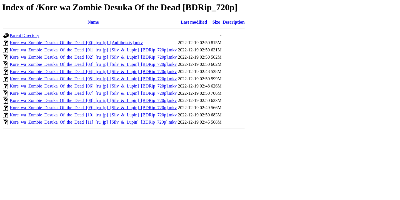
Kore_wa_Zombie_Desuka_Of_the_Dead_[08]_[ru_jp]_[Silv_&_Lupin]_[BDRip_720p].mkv (93, 100)
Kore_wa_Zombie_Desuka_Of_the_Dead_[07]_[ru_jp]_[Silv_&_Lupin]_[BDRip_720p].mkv (93, 93)
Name (93, 22)
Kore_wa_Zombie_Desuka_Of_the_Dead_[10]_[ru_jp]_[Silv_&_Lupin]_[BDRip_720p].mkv (93, 114)
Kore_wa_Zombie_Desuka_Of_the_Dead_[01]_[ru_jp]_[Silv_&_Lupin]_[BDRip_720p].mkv (93, 50)
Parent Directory (24, 35)
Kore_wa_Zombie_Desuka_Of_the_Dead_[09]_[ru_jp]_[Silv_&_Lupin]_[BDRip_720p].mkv (93, 107)
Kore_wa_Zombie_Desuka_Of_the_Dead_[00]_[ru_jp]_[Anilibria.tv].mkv (76, 42)
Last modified (194, 22)
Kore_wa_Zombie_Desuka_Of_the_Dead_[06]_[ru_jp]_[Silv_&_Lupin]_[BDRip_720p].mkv (93, 86)
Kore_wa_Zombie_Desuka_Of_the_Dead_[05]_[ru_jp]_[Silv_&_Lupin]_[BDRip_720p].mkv (93, 78)
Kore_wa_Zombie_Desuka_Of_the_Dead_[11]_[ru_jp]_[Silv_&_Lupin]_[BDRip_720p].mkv (93, 122)
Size (216, 22)
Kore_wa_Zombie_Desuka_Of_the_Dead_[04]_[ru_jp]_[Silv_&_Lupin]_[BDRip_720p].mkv (93, 71)
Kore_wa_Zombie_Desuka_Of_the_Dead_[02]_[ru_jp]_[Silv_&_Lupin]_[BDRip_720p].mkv (93, 57)
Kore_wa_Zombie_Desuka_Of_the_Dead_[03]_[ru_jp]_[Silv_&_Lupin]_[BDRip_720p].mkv (93, 64)
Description (234, 22)
